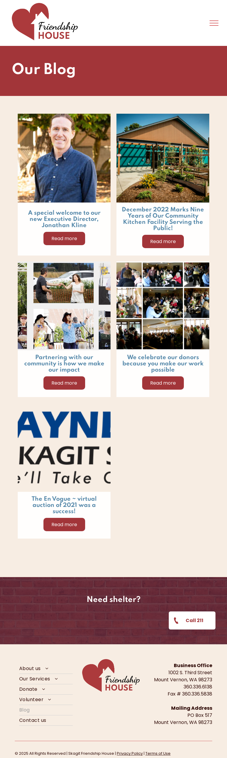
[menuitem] (46, 669)
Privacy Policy (130, 753)
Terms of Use (158, 753)
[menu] (214, 23)
